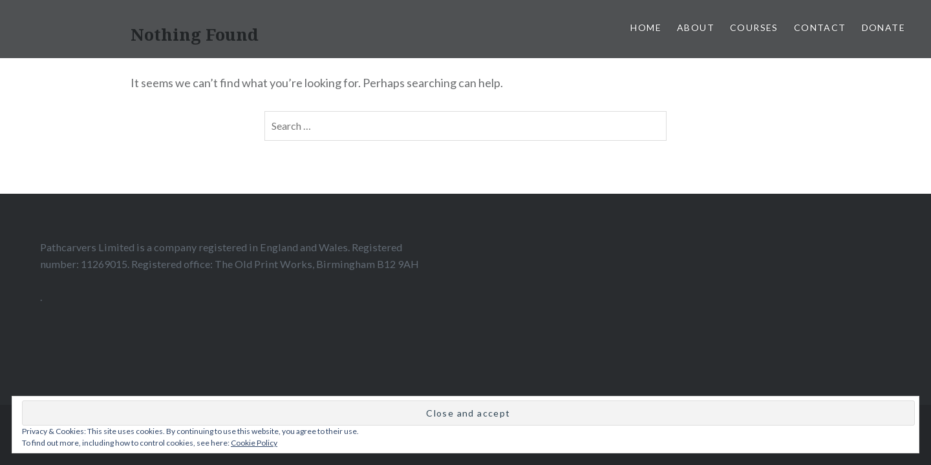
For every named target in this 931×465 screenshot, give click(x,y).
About (695, 27)
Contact (820, 27)
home (645, 27)
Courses (754, 27)
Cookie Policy (254, 443)
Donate (883, 27)
